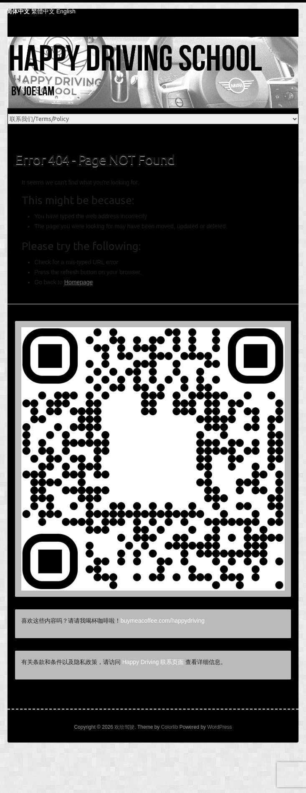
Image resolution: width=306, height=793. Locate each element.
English (66, 11)
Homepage (78, 282)
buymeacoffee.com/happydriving (163, 620)
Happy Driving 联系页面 (153, 662)
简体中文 (18, 11)
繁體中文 (43, 11)
